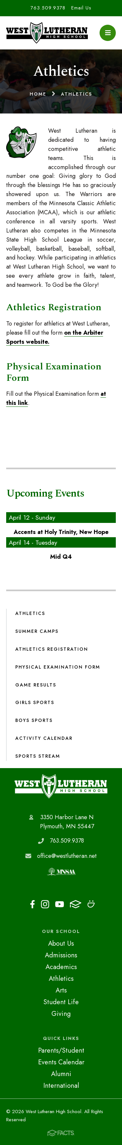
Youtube (59, 904)
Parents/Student (61, 1050)
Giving (61, 1014)
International (61, 1085)
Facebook (32, 904)
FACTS (75, 904)
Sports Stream (37, 756)
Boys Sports (34, 720)
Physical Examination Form (57, 667)
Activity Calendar (44, 738)
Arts (61, 990)
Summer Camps (37, 631)
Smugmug (91, 904)
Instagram (45, 904)
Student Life (61, 1002)
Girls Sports (34, 702)
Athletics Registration (51, 649)
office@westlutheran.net (67, 856)
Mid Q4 (61, 557)
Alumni (61, 1074)
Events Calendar (61, 1062)
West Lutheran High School (61, 786)
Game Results (35, 685)
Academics (61, 967)
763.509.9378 (48, 7)
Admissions (61, 955)
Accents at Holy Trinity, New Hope (61, 532)
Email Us (81, 7)
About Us (61, 943)
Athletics (30, 613)
